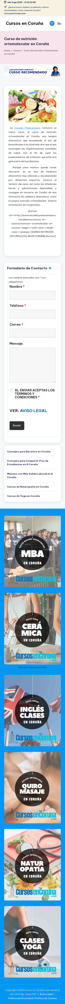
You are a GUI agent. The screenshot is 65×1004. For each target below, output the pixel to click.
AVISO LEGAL (33, 410)
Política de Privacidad (20, 998)
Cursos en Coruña (24, 23)
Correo (16, 324)
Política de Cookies (46, 998)
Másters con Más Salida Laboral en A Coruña (30, 475)
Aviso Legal (46, 994)
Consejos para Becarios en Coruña (28, 451)
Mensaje (16, 343)
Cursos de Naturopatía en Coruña (28, 486)
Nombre (17, 286)
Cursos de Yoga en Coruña (23, 496)
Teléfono (18, 305)
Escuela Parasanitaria (27, 127)
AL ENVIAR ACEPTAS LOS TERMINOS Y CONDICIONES (35, 394)
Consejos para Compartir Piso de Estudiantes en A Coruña (27, 462)
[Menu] (59, 23)
